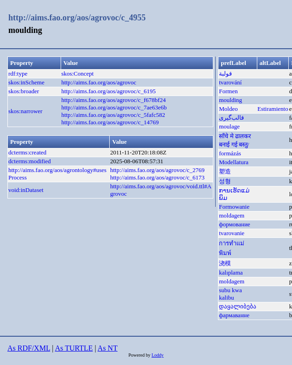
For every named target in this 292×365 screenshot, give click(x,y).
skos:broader (23, 91)
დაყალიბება (237, 306)
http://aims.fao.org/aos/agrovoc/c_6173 (157, 177)
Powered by (139, 355)
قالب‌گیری (231, 117)
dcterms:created (27, 152)
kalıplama (230, 272)
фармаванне (234, 315)
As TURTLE (74, 348)
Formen (228, 91)
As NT (108, 348)
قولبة (225, 73)
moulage (229, 126)
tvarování (230, 82)
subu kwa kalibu (230, 294)
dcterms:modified (29, 161)
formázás (230, 153)
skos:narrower (25, 111)
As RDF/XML (28, 348)
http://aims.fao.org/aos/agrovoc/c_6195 (108, 91)
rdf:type (17, 73)
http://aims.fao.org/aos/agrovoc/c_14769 (110, 122)
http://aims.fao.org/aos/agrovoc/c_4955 (77, 17)
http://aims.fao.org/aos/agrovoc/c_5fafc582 (113, 114)
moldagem (231, 215)
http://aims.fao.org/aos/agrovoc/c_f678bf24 (113, 99)
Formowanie (234, 206)
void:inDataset (25, 189)
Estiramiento (272, 108)
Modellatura (234, 162)
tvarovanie (231, 233)
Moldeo (228, 108)
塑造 (225, 171)
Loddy (157, 355)
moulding (230, 99)
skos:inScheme (26, 82)
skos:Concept (77, 73)
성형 (225, 181)
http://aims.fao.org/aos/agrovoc (98, 82)
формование (234, 224)
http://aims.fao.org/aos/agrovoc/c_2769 (157, 169)
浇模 (225, 263)
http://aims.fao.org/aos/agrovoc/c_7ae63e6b (114, 107)
